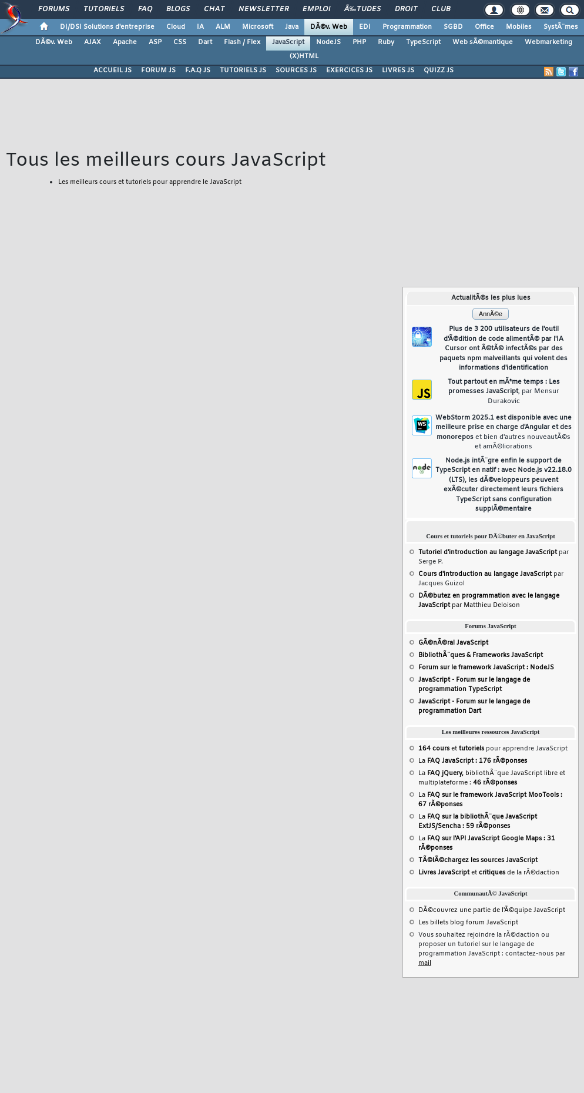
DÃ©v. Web (328, 27)
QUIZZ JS (439, 70)
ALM (223, 27)
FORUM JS (158, 70)
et (451, 749)
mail (424, 963)
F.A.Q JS (197, 70)
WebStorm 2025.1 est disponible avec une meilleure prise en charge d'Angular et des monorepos (503, 432)
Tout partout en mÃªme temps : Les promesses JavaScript (504, 391)
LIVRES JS (398, 70)
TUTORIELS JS (243, 70)
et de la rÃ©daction (488, 873)
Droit (406, 9)
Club (440, 9)
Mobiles (519, 27)
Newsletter (263, 9)
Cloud (175, 27)
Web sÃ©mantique (482, 42)
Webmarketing (548, 42)
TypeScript (423, 42)
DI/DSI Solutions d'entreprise (107, 27)
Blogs (178, 9)
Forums (54, 9)
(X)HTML (304, 56)
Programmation (407, 27)
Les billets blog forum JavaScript (468, 922)
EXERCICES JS (349, 70)
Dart (205, 42)
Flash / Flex (242, 42)
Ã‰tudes (362, 9)
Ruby (386, 42)
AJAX (92, 42)
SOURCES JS (296, 70)
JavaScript (288, 42)
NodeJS (328, 42)
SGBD (453, 27)
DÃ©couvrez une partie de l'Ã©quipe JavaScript (491, 910)
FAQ (145, 9)
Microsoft (257, 27)
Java (291, 27)
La (472, 761)
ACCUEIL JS (112, 70)
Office (484, 27)
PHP (359, 42)
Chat (214, 9)
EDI (365, 27)
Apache (125, 42)
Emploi (316, 9)
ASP (155, 42)
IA (200, 27)
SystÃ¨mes (560, 27)
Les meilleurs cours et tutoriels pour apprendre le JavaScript (149, 182)
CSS (179, 42)
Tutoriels (103, 9)
